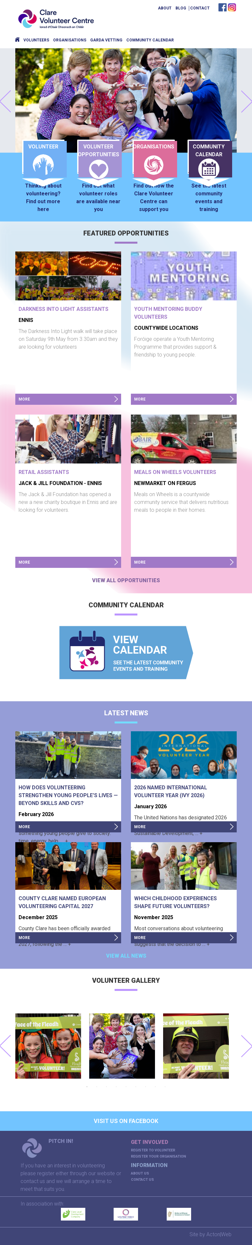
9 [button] (165, 1087)
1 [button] (87, 1087)
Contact (200, 8)
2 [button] (96, 1087)
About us (140, 1173)
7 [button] (145, 1087)
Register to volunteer (153, 1150)
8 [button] (155, 1087)
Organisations (69, 40)
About (165, 8)
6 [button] (136, 1087)
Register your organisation (158, 1156)
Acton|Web (218, 1234)
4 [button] (116, 1087)
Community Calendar (150, 40)
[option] (52, 1046)
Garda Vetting (106, 40)
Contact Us (142, 1179)
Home (17, 40)
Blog (180, 8)
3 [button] (106, 1087)
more (24, 399)
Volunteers (36, 40)
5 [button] (126, 1087)
